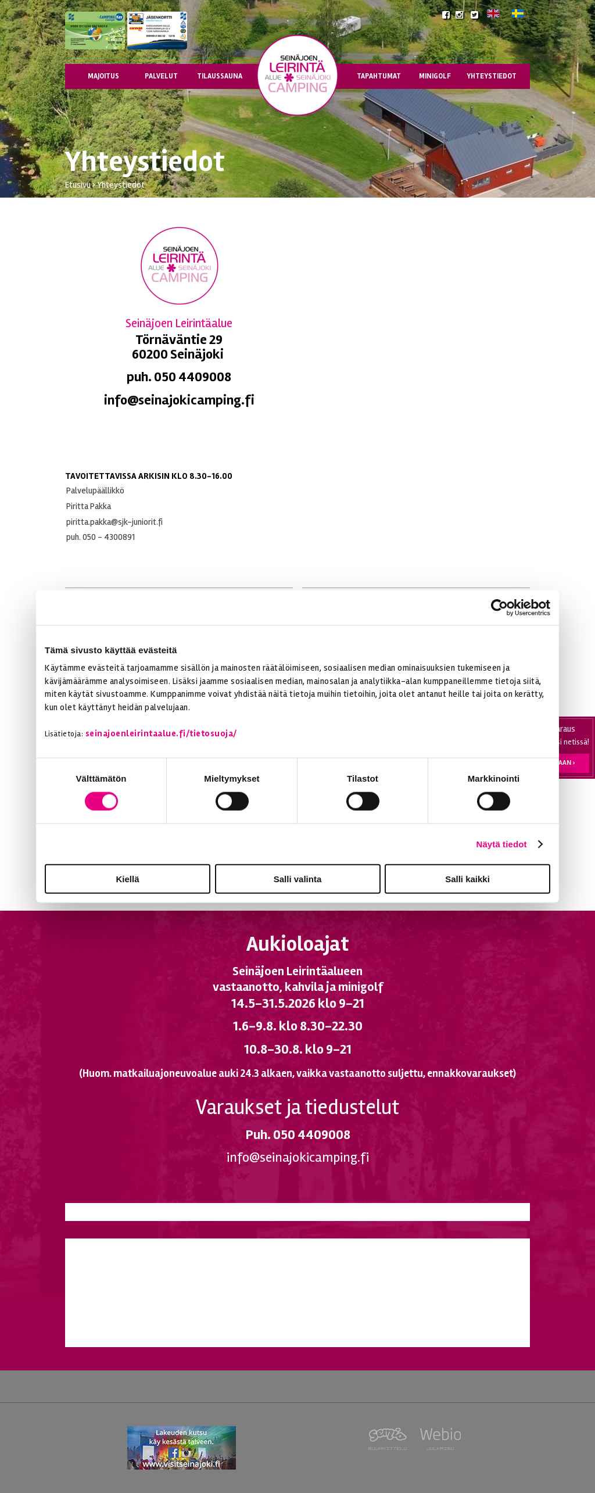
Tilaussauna (219, 76)
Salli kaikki (467, 879)
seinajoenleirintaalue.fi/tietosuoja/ (161, 733)
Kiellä (127, 879)
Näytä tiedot (501, 843)
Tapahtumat (379, 76)
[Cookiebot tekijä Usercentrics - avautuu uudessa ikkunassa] (499, 607)
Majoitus (103, 76)
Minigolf (435, 76)
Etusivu (78, 185)
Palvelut (161, 76)
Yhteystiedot (492, 76)
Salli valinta (298, 879)
